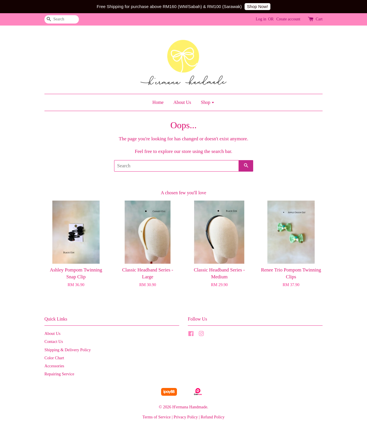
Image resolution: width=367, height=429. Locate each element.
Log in (261, 19)
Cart (319, 19)
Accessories (54, 366)
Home (158, 102)
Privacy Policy (185, 417)
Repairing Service (59, 374)
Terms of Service (156, 417)
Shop (207, 102)
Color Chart (54, 358)
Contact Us (53, 341)
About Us (182, 102)
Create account (288, 19)
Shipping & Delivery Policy (67, 350)
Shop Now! (257, 6)
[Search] (61, 19)
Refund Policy (213, 417)
